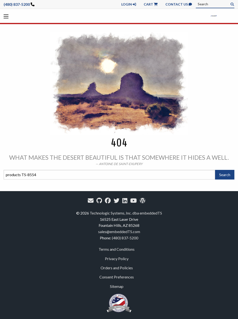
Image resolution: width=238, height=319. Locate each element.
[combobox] (215, 4)
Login (128, 4)
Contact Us (178, 4)
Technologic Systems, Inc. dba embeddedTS (126, 213)
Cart (151, 4)
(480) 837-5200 (17, 4)
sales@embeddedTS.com (119, 231)
